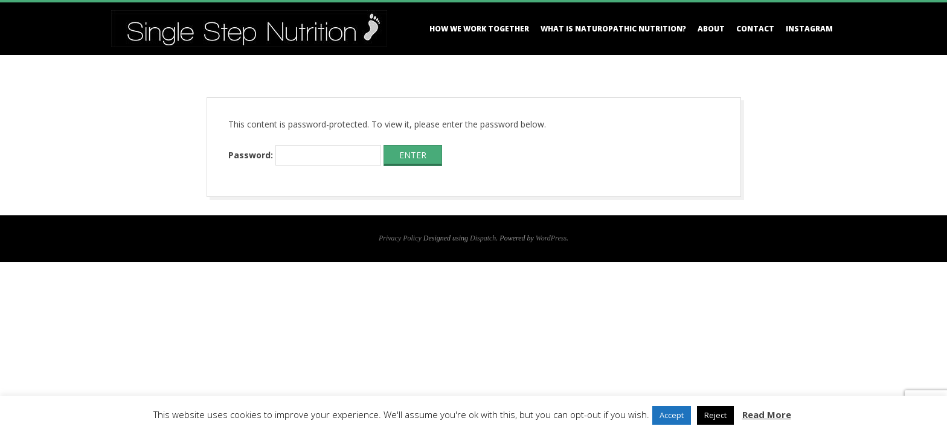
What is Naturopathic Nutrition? (613, 29)
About (711, 29)
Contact (755, 29)
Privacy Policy (400, 238)
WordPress (551, 238)
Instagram (809, 29)
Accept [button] (672, 415)
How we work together (479, 29)
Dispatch (483, 238)
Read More (766, 414)
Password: (304, 155)
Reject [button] (715, 415)
